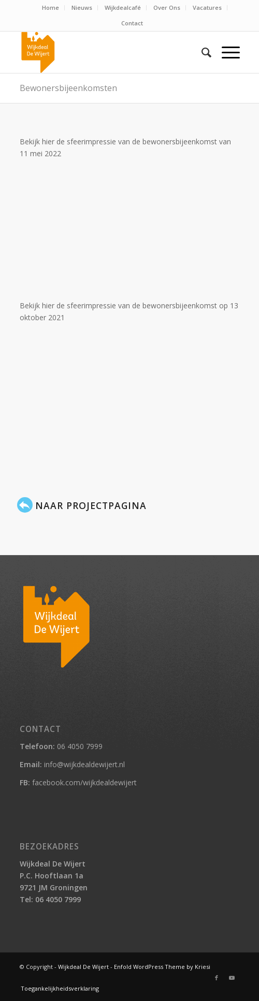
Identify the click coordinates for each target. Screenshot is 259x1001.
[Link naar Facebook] (216, 977)
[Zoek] (201, 52)
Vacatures (207, 7)
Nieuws (81, 7)
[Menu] (225, 52)
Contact (132, 23)
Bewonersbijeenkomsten (68, 88)
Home (50, 7)
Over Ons (166, 7)
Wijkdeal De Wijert (83, 966)
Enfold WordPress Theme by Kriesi (162, 966)
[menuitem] (51, 7)
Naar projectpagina (91, 505)
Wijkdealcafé (123, 7)
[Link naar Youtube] (232, 977)
